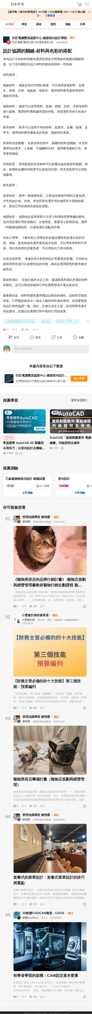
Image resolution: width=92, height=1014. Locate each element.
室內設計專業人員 (66, 321)
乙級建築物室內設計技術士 (20, 321)
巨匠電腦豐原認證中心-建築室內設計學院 (39, 38)
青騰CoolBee (30, 917)
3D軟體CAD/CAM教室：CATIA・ (45, 913)
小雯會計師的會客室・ (37, 615)
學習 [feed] (24, 24)
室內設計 (46, 321)
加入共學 (79, 378)
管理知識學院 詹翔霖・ (38, 517)
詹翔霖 (26, 521)
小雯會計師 (29, 619)
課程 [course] (38, 24)
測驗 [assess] (67, 24)
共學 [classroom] (82, 24)
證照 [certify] (53, 24)
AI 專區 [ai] (9, 24)
